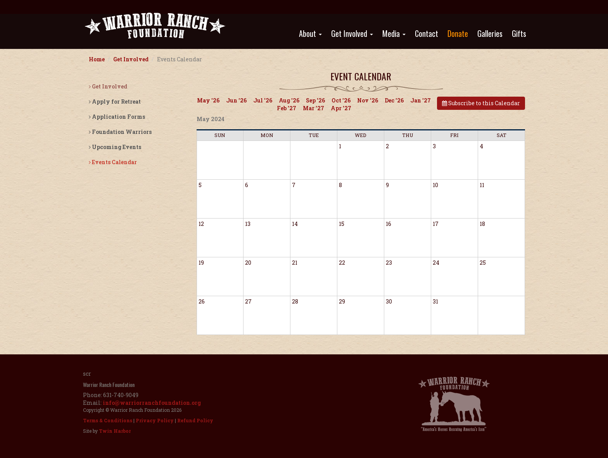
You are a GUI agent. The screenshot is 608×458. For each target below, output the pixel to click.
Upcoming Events (115, 147)
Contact (426, 33)
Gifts (519, 33)
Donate (457, 33)
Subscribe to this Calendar (481, 103)
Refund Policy (195, 420)
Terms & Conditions (107, 420)
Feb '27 (286, 108)
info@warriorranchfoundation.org (152, 402)
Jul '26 (262, 100)
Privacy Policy (155, 420)
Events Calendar (113, 162)
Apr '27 (341, 108)
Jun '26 (236, 100)
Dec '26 (394, 100)
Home (97, 59)
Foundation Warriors (120, 131)
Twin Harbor (115, 431)
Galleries (490, 33)
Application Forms (117, 116)
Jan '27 (420, 100)
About (310, 33)
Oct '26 (341, 100)
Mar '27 (313, 108)
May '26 (208, 100)
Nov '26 (367, 100)
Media (394, 33)
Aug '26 (289, 100)
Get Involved (352, 33)
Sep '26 (315, 100)
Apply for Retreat (115, 101)
